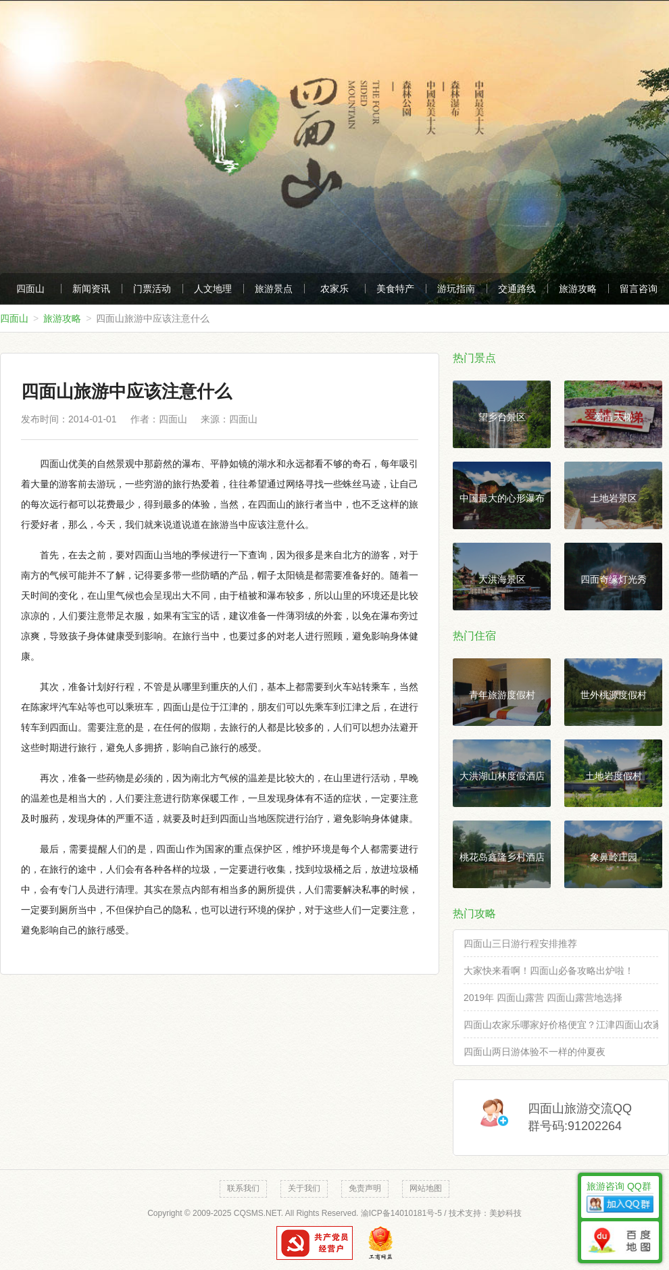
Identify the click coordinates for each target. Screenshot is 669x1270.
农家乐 (334, 288)
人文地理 (213, 288)
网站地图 (426, 1188)
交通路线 (517, 288)
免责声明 (365, 1188)
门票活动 (152, 288)
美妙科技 (505, 1213)
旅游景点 (274, 288)
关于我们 (304, 1188)
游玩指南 (456, 288)
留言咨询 (639, 288)
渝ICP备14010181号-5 (401, 1213)
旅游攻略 (578, 288)
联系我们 (243, 1188)
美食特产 (395, 288)
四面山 (30, 288)
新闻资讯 (91, 288)
